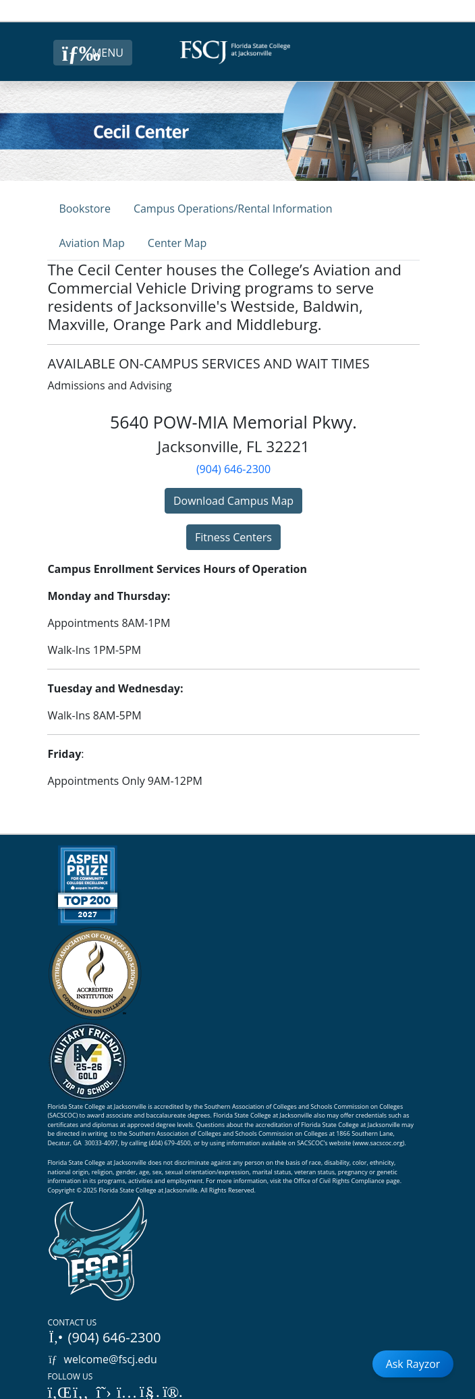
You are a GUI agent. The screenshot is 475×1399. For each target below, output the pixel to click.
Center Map (177, 243)
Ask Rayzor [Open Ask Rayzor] (413, 1363)
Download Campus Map (233, 500)
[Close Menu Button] (92, 52)
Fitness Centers (233, 537)
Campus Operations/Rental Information (233, 208)
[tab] (84, 208)
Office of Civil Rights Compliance (339, 1180)
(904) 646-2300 (233, 469)
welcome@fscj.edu (102, 1359)
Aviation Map (91, 243)
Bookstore (84, 208)
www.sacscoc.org (378, 1143)
